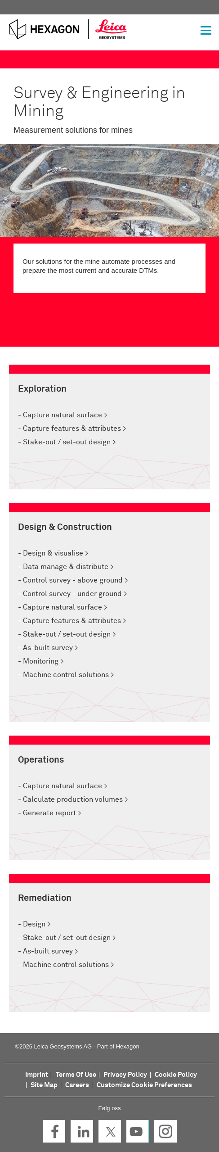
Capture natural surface (62, 415)
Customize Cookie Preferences (144, 1085)
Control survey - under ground (72, 593)
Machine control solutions (65, 674)
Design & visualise (52, 553)
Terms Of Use (76, 1075)
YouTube (137, 1131)
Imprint (36, 1075)
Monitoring (40, 661)
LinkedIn (82, 1131)
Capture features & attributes (72, 428)
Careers (77, 1085)
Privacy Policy (125, 1075)
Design (34, 924)
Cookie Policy (176, 1075)
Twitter (109, 1131)
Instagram (165, 1131)
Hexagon (127, 1046)
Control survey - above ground (73, 580)
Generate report (49, 813)
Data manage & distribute (64, 566)
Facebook (54, 1131)
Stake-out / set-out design (66, 442)
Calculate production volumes (73, 799)
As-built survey (48, 647)
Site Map (44, 1085)
